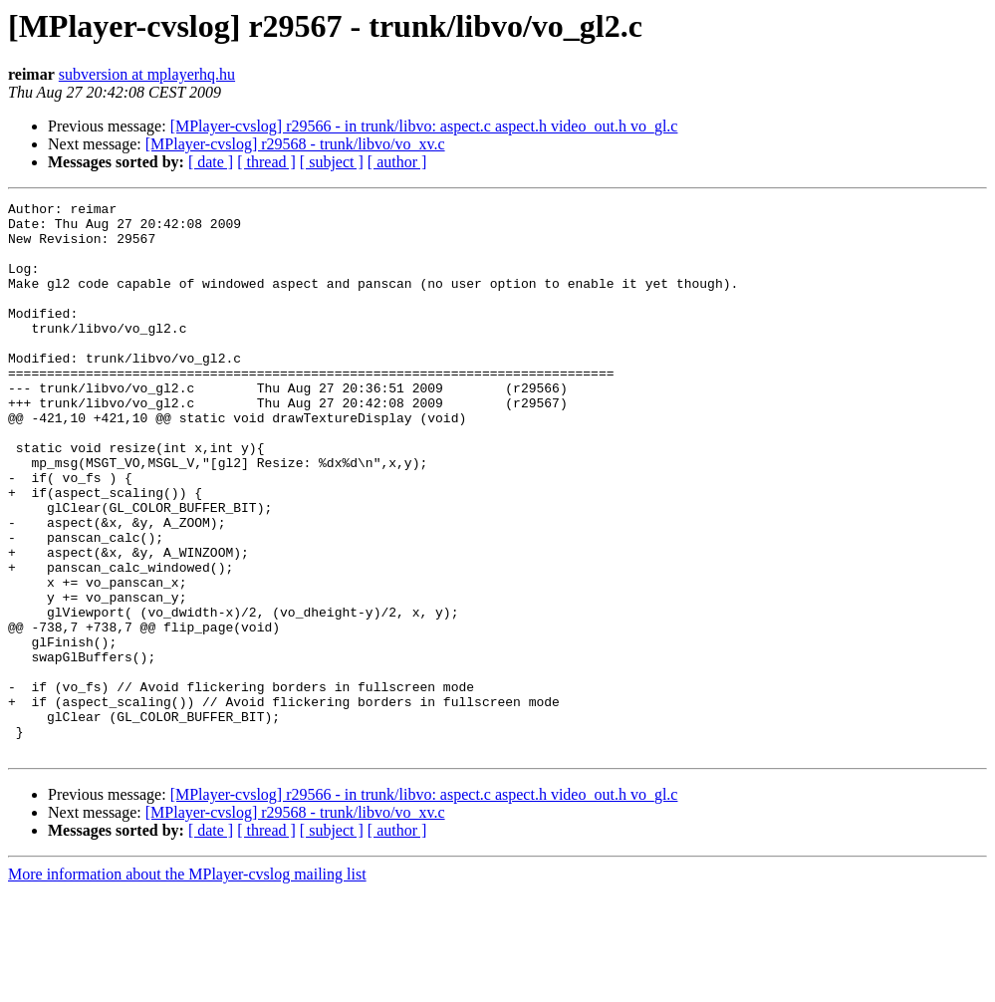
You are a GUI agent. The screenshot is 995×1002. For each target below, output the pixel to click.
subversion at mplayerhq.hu (147, 74)
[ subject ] (332, 161)
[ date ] (210, 161)
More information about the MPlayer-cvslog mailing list (187, 984)
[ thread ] (266, 161)
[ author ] (397, 161)
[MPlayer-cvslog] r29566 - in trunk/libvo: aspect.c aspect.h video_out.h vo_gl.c (424, 126)
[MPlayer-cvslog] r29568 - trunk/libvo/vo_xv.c (295, 143)
